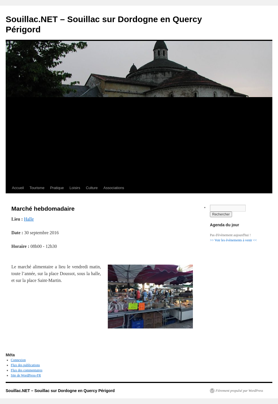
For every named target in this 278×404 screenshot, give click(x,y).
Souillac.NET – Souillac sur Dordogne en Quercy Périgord (60, 390)
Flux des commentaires (26, 370)
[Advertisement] (139, 140)
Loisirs (75, 188)
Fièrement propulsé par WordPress (239, 391)
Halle (29, 219)
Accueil (18, 188)
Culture (92, 188)
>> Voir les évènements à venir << (233, 240)
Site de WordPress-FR (26, 375)
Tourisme (37, 188)
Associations (114, 188)
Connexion (18, 360)
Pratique (57, 188)
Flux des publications (25, 365)
